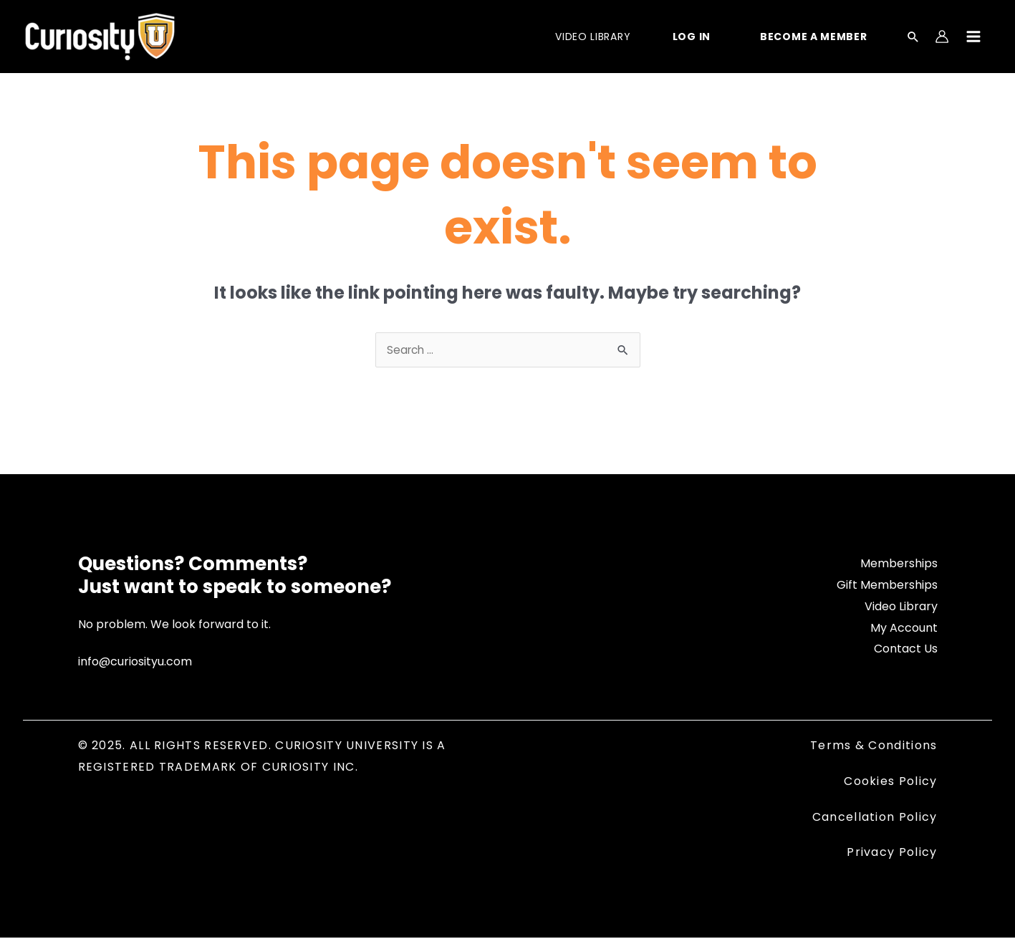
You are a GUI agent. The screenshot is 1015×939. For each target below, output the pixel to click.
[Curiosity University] (100, 35)
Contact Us (906, 650)
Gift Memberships (887, 586)
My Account (904, 629)
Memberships (899, 565)
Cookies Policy (890, 782)
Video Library (901, 607)
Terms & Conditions (873, 746)
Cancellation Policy (875, 818)
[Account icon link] (942, 36)
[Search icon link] (913, 38)
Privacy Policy (892, 853)
